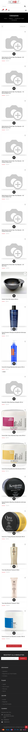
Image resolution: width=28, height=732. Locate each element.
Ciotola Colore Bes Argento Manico (10, 299)
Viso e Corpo (6, 686)
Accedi (4, 699)
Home (5, 18)
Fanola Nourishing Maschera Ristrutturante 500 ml (13, 468)
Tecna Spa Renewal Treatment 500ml (10, 570)
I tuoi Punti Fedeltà (6, 704)
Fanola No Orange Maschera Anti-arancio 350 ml (13, 367)
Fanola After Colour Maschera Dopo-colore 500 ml (13, 435)
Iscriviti (23, 658)
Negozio (11, 18)
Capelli (4, 684)
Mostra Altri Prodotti (14, 645)
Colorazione (14, 20)
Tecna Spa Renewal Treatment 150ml (10, 603)
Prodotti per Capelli (19, 18)
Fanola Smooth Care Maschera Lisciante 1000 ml (13, 636)
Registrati (4, 701)
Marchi (4, 691)
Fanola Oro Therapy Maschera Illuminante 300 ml (13, 536)
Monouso (5, 689)
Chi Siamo (4, 676)
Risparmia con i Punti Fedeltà (9, 673)
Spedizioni (4, 671)
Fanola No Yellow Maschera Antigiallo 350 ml (12, 402)
